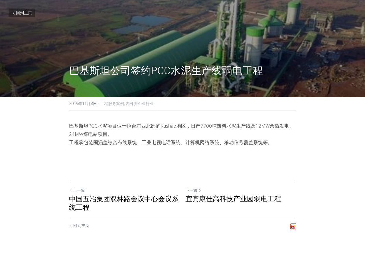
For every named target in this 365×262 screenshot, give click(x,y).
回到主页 (21, 12)
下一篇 (193, 190)
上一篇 (77, 190)
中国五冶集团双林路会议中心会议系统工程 (124, 203)
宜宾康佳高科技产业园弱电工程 (233, 199)
